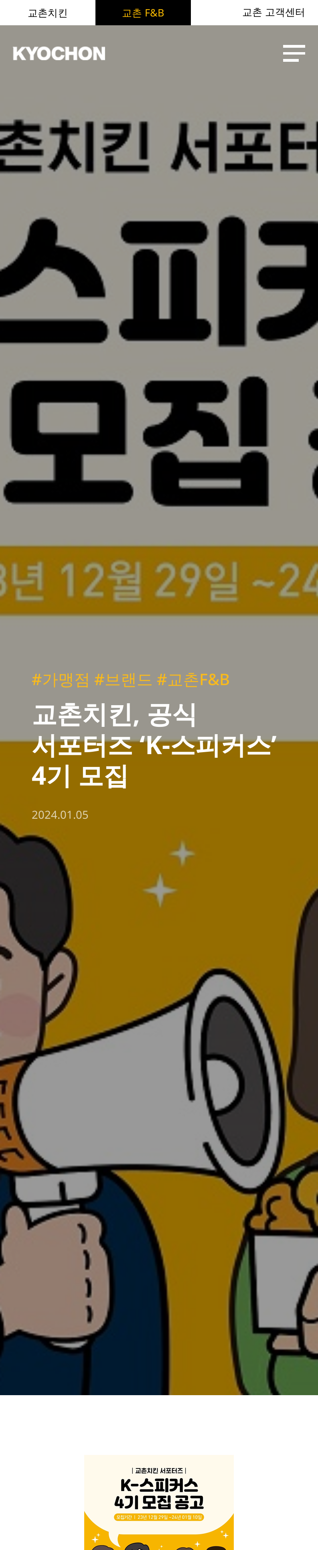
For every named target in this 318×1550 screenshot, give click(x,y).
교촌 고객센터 (273, 12)
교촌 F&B (143, 12)
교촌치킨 (48, 12)
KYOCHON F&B (59, 53)
